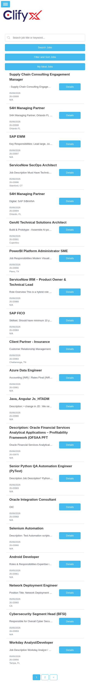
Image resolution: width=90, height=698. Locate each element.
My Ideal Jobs (45, 66)
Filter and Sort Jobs (45, 57)
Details (70, 86)
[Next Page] (53, 677)
